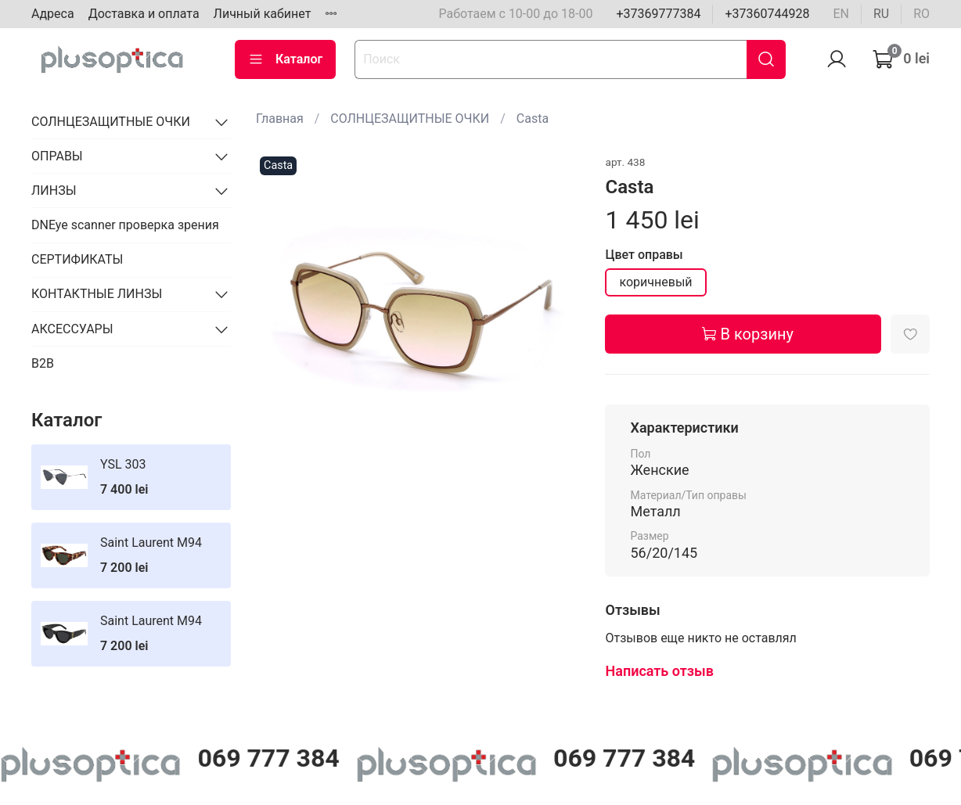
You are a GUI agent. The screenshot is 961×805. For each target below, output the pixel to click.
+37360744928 (767, 13)
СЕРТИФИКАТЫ (77, 259)
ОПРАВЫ (57, 156)
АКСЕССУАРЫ (72, 329)
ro (921, 13)
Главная (280, 118)
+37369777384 (658, 13)
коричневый (655, 282)
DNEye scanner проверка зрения (125, 224)
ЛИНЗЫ (54, 190)
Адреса (52, 13)
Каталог (285, 59)
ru (881, 13)
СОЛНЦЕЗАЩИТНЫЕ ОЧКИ (409, 118)
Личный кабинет (262, 13)
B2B (42, 363)
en (841, 13)
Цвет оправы (643, 254)
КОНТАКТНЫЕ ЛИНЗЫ (96, 293)
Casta (532, 118)
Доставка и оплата (144, 13)
